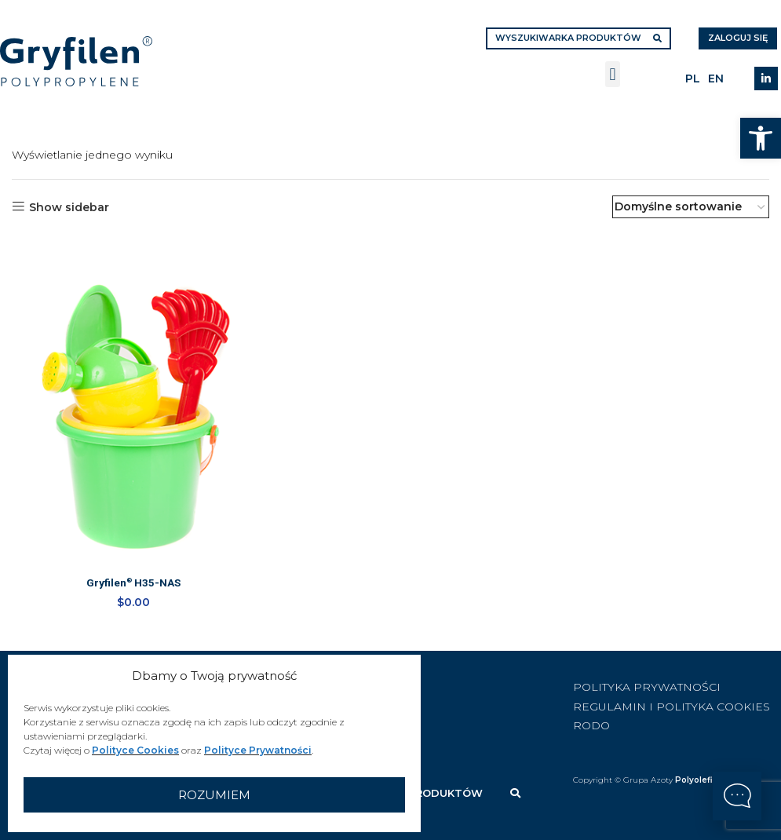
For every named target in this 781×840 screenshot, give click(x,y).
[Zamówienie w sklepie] (690, 206)
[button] (760, 138)
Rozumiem (214, 794)
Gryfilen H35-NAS (133, 584)
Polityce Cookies (135, 750)
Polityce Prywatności (258, 750)
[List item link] (677, 686)
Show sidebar (69, 207)
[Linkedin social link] (766, 78)
